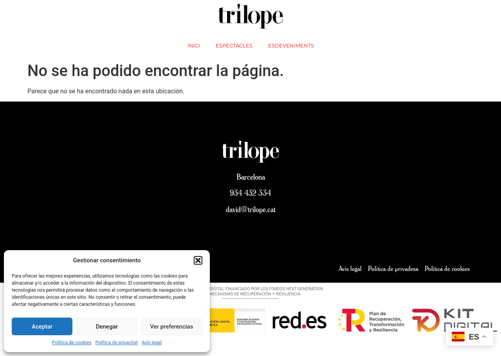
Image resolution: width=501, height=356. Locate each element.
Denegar (107, 326)
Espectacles (234, 45)
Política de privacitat (117, 342)
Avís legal (152, 342)
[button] (198, 260)
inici (193, 45)
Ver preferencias (171, 326)
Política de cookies (72, 342)
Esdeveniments (291, 45)
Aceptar (42, 326)
